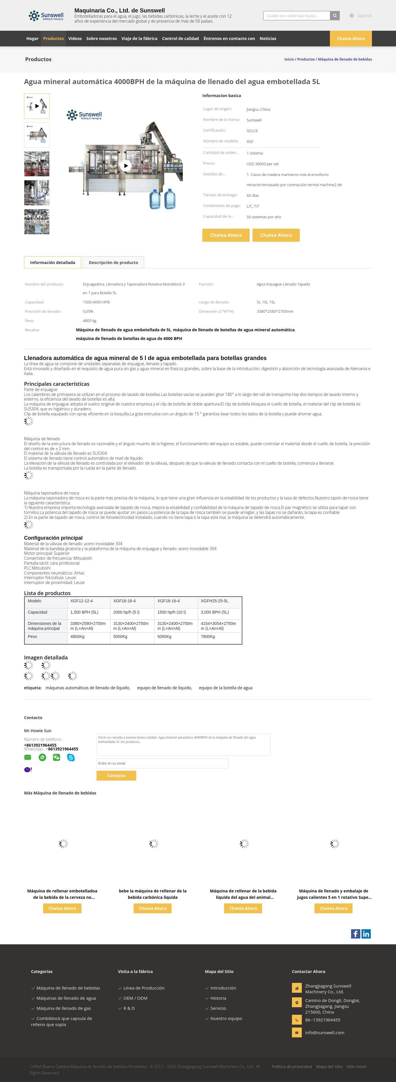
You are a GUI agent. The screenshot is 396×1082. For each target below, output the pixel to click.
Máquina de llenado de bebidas (65, 988)
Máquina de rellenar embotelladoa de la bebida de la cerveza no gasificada (62, 897)
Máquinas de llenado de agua (63, 998)
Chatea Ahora (351, 38)
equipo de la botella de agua (226, 687)
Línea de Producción (141, 988)
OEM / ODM (133, 998)
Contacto (116, 775)
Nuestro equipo (223, 1018)
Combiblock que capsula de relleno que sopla (61, 1021)
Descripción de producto (113, 262)
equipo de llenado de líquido (164, 687)
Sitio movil (356, 1066)
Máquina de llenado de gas (61, 1008)
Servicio (215, 1008)
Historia (215, 998)
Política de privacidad (292, 1066)
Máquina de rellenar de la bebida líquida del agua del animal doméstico (243, 897)
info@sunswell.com (323, 1032)
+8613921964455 (40, 745)
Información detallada (52, 262)
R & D (126, 1008)
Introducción (220, 988)
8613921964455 (63, 749)
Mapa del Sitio (329, 1066)
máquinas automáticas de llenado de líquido (87, 687)
